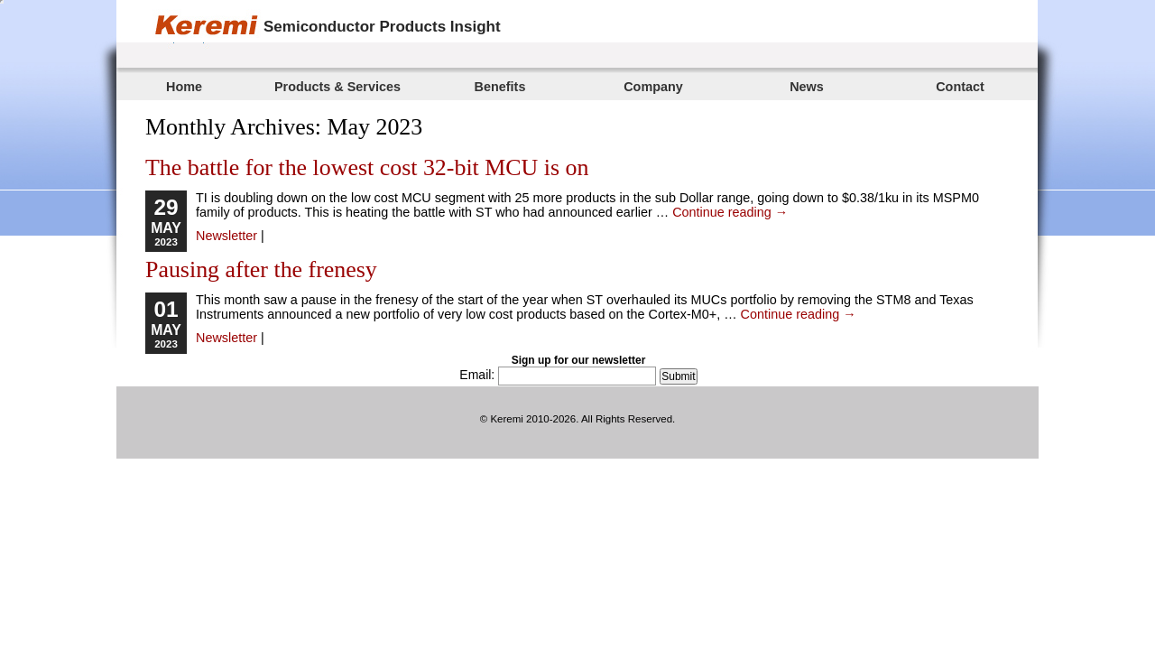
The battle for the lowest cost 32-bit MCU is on (366, 167)
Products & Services (337, 86)
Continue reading (730, 212)
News (807, 86)
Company (653, 86)
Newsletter (226, 235)
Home (184, 86)
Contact (960, 86)
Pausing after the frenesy (261, 269)
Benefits (500, 86)
